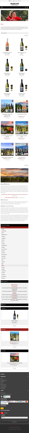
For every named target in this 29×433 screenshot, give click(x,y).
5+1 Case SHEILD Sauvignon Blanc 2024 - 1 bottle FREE (14, 363)
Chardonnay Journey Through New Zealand (7, 157)
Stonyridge (3, 269)
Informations (14, 376)
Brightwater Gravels (4, 234)
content (14, 390)
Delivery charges (3, 392)
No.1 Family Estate (4, 254)
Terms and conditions (3, 385)
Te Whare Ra (3, 274)
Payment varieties (3, 387)
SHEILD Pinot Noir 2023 (21, 93)
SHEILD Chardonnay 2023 (7, 93)
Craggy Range (3, 238)
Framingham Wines (4, 245)
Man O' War (3, 252)
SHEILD (3, 265)
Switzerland (4, 412)
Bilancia (3, 232)
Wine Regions (3, 278)
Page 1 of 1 (26, 35)
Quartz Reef (3, 261)
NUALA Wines (3, 256)
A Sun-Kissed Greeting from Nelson (22, 114)
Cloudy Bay (3, 236)
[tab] (14, 374)
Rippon (3, 263)
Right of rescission (3, 384)
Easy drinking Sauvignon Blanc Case (14, 341)
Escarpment (3, 243)
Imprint (2, 383)
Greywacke (3, 247)
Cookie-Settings (3, 388)
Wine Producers (3, 227)
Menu (2, 7)
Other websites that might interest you (6, 394)
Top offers (3, 329)
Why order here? (4, 281)
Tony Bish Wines (4, 276)
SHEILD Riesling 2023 (22, 73)
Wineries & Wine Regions (5, 225)
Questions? (3, 304)
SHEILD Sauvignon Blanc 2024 (22, 52)
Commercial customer (4, 380)
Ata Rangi (3, 229)
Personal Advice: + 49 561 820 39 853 (14, 426)
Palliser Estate (3, 258)
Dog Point (3, 240)
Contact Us (14, 374)
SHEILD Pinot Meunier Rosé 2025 (7, 52)
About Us (2, 378)
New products (3, 350)
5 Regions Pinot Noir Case (21, 157)
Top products (3, 308)
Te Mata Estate (4, 270)
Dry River (3, 241)
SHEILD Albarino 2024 (7, 73)
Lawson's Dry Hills (4, 249)
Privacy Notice (3, 381)
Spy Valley (3, 267)
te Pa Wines (3, 272)
